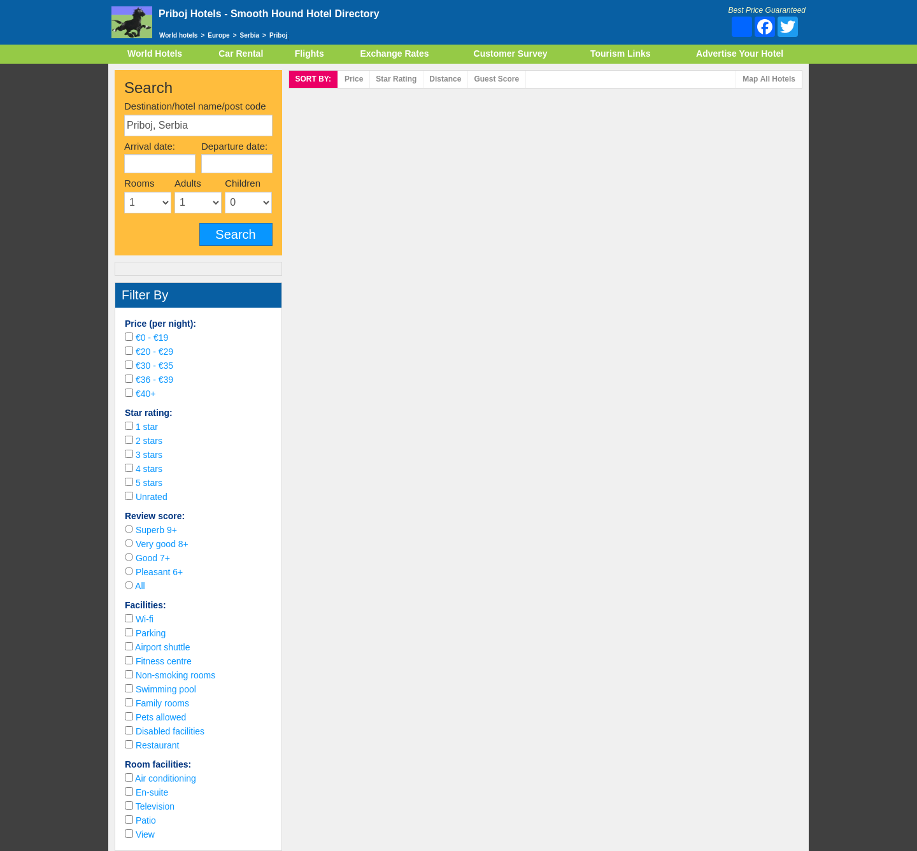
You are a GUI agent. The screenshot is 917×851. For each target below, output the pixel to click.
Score (496, 79)
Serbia (250, 35)
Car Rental (240, 53)
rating (396, 79)
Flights (309, 53)
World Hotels (154, 53)
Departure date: (234, 146)
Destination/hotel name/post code (195, 106)
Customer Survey (511, 53)
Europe (218, 35)
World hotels (178, 35)
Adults (187, 183)
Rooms (139, 183)
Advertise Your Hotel (739, 53)
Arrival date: (149, 146)
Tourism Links (620, 53)
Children (242, 183)
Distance (445, 79)
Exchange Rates (394, 53)
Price (354, 79)
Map (769, 79)
